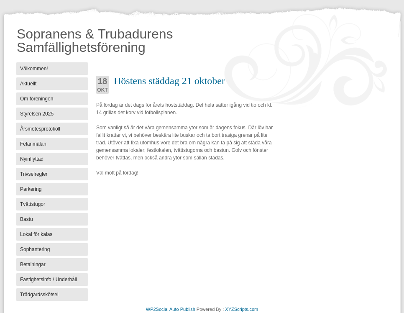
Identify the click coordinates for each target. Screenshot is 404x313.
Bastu (26, 219)
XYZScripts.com (241, 309)
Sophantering (35, 249)
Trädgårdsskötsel (39, 295)
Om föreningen (36, 99)
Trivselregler (34, 174)
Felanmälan (33, 144)
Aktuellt (28, 84)
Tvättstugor (32, 204)
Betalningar (33, 264)
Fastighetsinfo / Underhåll (48, 279)
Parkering (30, 189)
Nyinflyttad (31, 159)
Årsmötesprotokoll (40, 129)
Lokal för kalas (36, 234)
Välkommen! (34, 69)
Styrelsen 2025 (37, 114)
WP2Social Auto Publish (170, 309)
